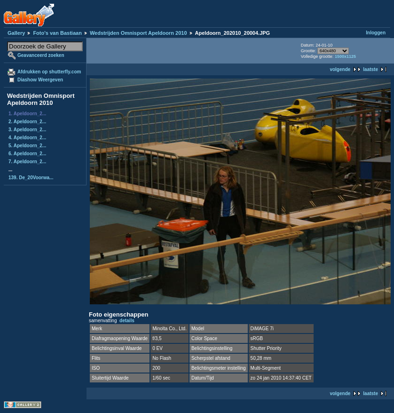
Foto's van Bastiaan (57, 33)
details (126, 320)
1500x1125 (345, 56)
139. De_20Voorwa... (30, 177)
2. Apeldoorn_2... (27, 121)
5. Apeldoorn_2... (27, 145)
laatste (370, 69)
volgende (340, 69)
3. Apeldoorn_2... (27, 129)
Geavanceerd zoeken (40, 55)
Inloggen (376, 32)
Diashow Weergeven (40, 79)
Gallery (16, 33)
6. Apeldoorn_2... (27, 153)
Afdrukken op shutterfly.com (49, 71)
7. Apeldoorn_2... (27, 161)
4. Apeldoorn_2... (27, 137)
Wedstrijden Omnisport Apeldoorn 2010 (138, 33)
